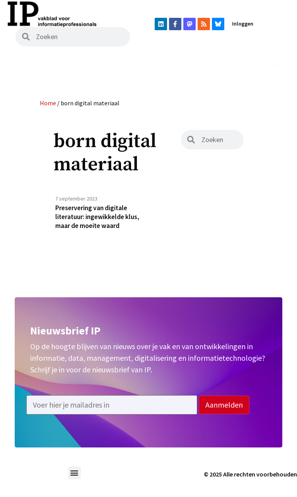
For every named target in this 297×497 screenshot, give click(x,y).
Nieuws (36, 66)
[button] (74, 475)
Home (16, 66)
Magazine (61, 66)
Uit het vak (144, 66)
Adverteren (271, 66)
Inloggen (242, 23)
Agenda (207, 66)
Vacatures (179, 66)
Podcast (114, 66)
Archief (88, 66)
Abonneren (235, 66)
